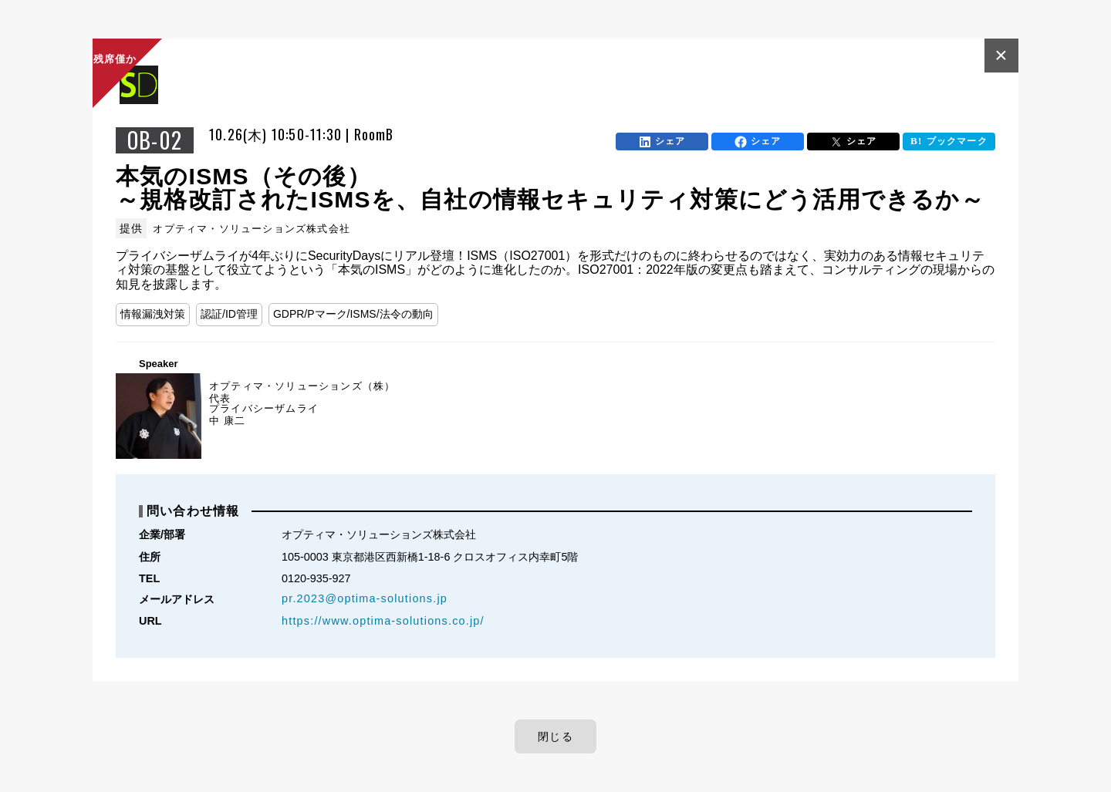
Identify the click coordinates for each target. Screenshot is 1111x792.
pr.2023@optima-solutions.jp (364, 598)
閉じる (555, 736)
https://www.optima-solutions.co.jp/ (383, 621)
